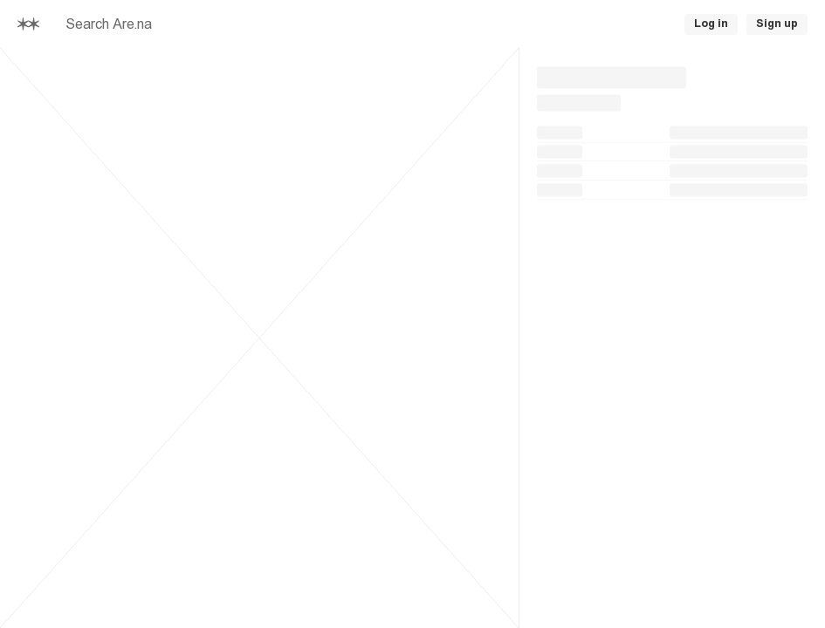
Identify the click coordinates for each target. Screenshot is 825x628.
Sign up (777, 23)
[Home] (28, 24)
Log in (711, 23)
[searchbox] (223, 24)
